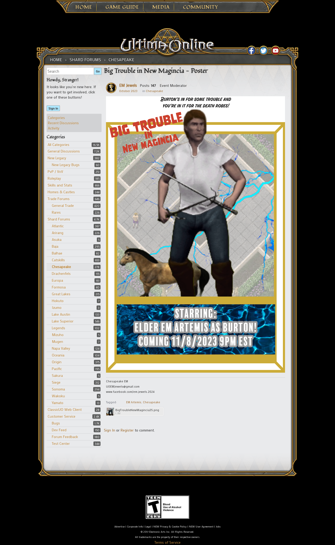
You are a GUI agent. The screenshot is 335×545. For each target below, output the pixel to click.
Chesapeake (61, 266)
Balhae (57, 253)
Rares (56, 212)
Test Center (61, 443)
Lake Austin (61, 314)
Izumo (57, 307)
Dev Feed (59, 429)
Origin (57, 361)
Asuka (57, 239)
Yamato (57, 402)
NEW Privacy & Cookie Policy (170, 526)
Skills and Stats (60, 185)
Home (83, 7)
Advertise (119, 526)
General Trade (63, 205)
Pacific (57, 368)
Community (200, 7)
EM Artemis (133, 402)
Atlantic (58, 225)
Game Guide (122, 7)
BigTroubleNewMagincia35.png (137, 410)
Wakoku (58, 395)
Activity (53, 128)
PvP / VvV (55, 171)
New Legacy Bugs (66, 164)
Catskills (58, 259)
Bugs (56, 423)
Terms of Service (167, 542)
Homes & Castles (61, 191)
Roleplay (54, 178)
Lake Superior (63, 321)
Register (127, 430)
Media (161, 7)
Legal (148, 526)
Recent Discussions (63, 122)
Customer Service (61, 416)
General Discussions (64, 151)
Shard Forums (59, 219)
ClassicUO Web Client (65, 409)
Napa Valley (61, 348)
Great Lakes (61, 293)
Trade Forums (59, 198)
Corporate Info (135, 526)
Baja (55, 246)
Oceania (58, 355)
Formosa (59, 287)
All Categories (58, 144)
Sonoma (58, 389)
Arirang (57, 232)
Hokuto (58, 300)
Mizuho (58, 334)
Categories (56, 117)
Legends (58, 327)
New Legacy (57, 157)
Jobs (218, 526)
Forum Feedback (65, 436)
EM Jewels (128, 85)
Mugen (57, 341)
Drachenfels (61, 273)
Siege (56, 382)
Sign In (53, 108)
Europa (57, 280)
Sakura (57, 375)
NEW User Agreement (201, 526)
